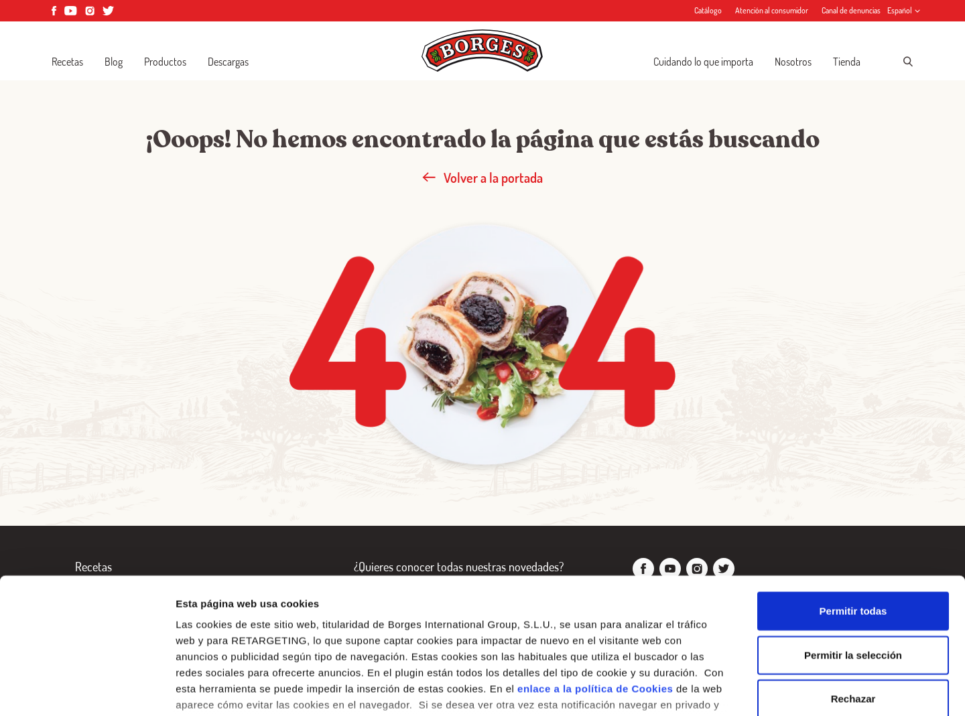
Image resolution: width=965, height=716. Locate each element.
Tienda (846, 61)
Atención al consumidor (771, 10)
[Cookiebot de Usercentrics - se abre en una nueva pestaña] (86, 690)
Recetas (67, 61)
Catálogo (708, 10)
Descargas (228, 61)
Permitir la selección (853, 555)
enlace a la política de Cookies (595, 589)
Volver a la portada (482, 177)
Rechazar (853, 599)
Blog (114, 61)
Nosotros (793, 61)
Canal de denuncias (851, 10)
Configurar (707, 689)
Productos (165, 61)
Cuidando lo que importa (703, 61)
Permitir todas (853, 511)
